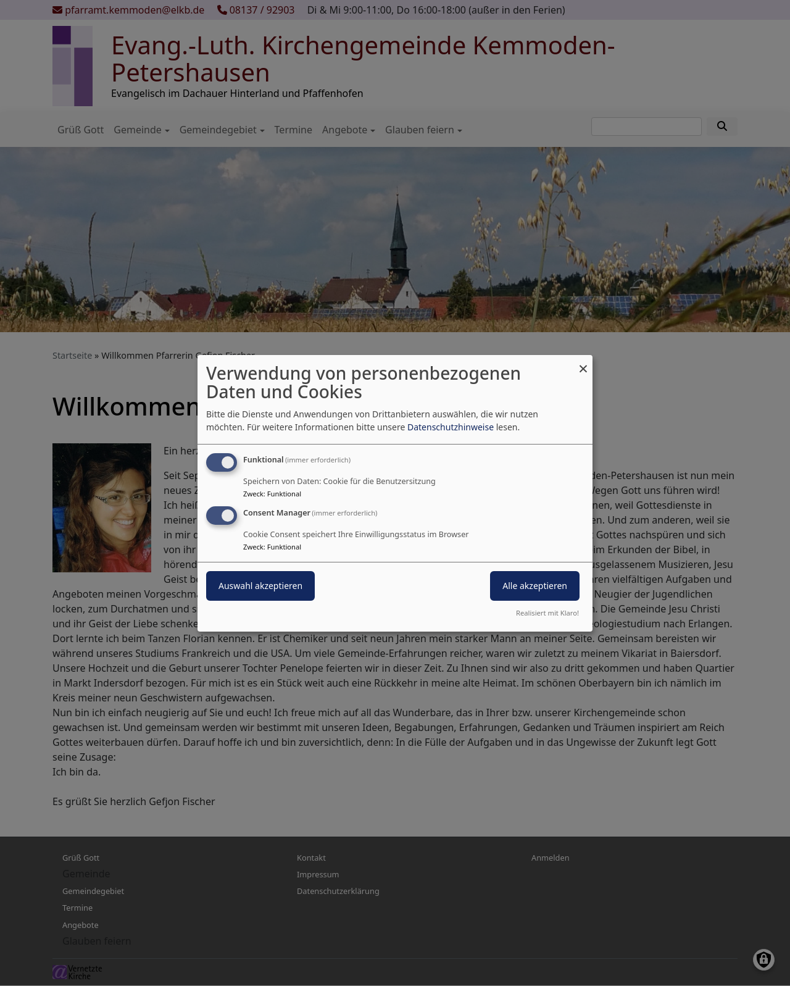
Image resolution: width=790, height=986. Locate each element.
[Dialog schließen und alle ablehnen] (583, 362)
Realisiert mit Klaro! (547, 612)
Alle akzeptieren (534, 585)
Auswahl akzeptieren (260, 585)
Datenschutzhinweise (450, 427)
